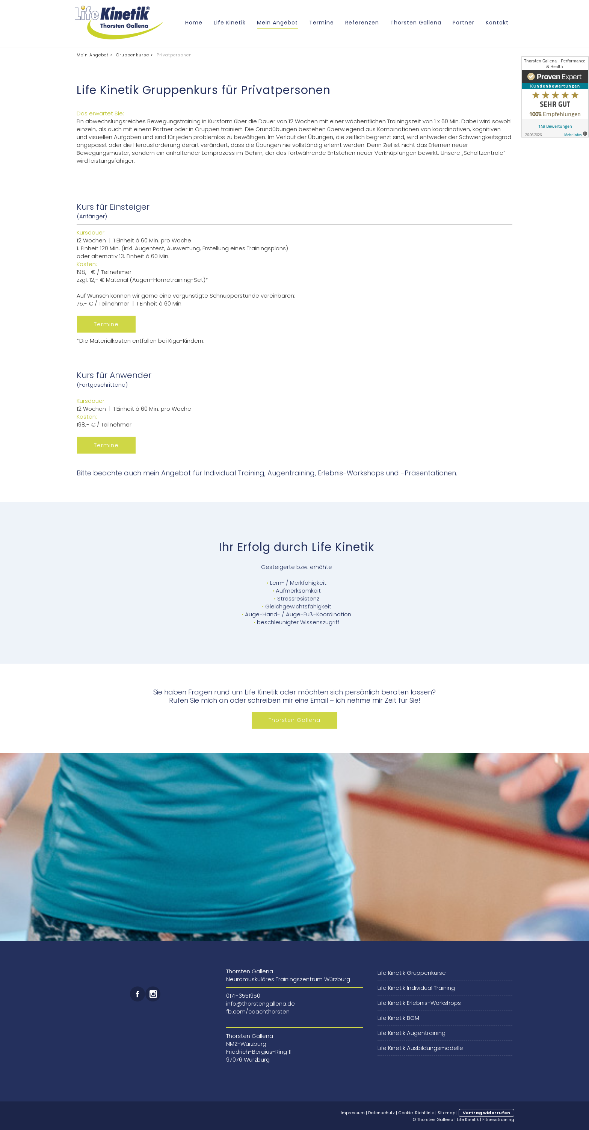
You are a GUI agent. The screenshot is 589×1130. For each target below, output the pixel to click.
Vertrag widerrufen (486, 1113)
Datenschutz (381, 1113)
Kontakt (497, 22)
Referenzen (362, 22)
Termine (321, 22)
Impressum (353, 1113)
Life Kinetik (230, 22)
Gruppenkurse (132, 55)
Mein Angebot (277, 22)
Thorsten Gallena (415, 22)
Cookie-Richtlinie (416, 1113)
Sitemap (446, 1113)
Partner (463, 22)
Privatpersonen (174, 55)
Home (193, 22)
